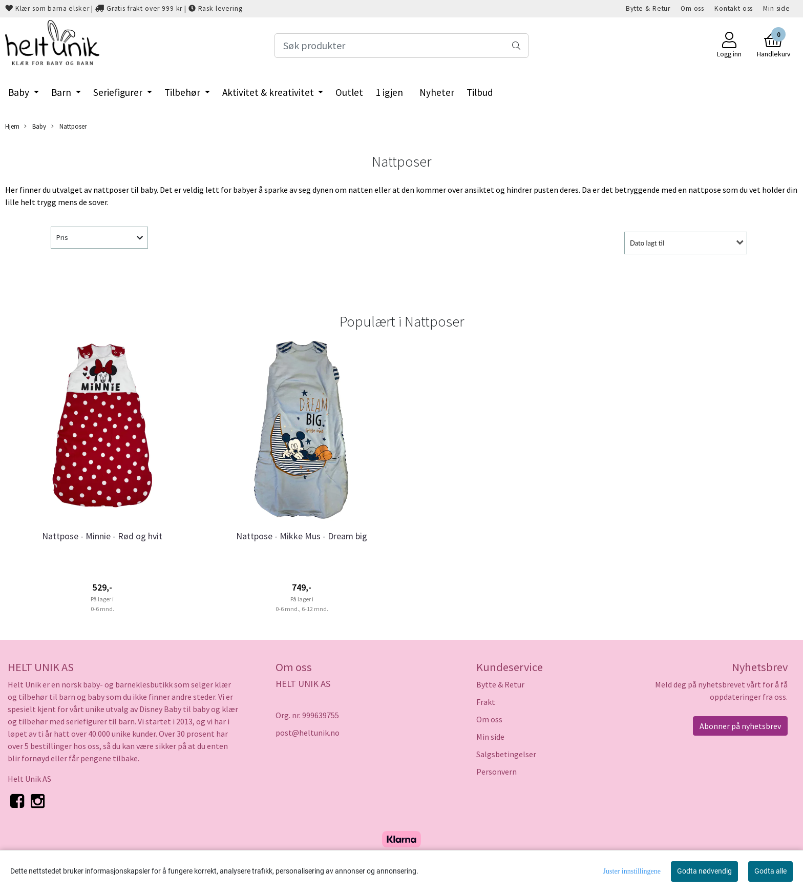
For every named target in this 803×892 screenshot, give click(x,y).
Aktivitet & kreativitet (269, 92)
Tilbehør (183, 92)
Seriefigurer (118, 92)
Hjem (12, 126)
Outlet (349, 92)
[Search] (401, 45)
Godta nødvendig (704, 871)
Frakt (485, 702)
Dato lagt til (647, 243)
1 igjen (389, 92)
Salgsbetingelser (506, 754)
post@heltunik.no (308, 732)
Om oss (692, 8)
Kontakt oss (733, 8)
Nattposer (69, 126)
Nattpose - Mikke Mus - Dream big (301, 536)
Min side (776, 8)
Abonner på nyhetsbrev (740, 726)
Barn (62, 92)
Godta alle (770, 871)
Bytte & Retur (648, 8)
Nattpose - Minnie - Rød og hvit (102, 536)
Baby (19, 92)
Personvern (496, 771)
